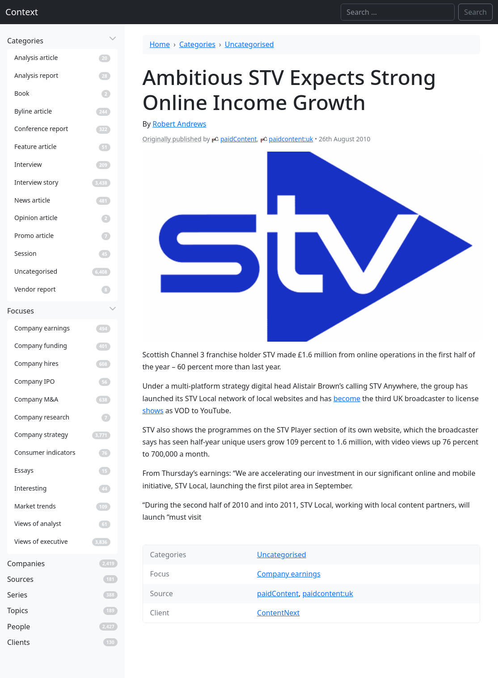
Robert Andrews (179, 124)
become (346, 398)
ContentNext (278, 613)
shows (153, 410)
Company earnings (289, 574)
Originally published (172, 139)
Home (160, 44)
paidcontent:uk (291, 139)
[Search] (398, 12)
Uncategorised (249, 44)
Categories (197, 44)
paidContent (238, 139)
